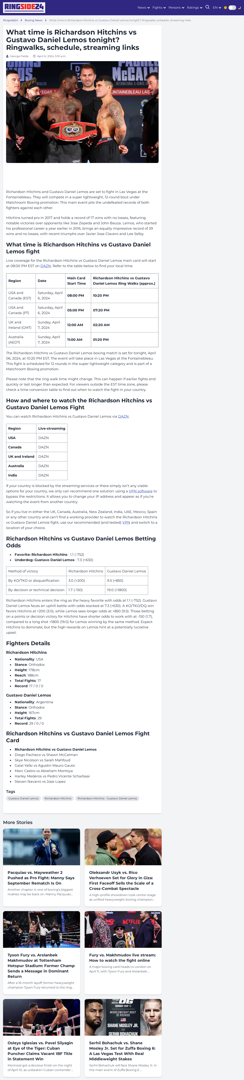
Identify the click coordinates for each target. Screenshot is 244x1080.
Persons (175, 7)
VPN (126, 522)
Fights (157, 7)
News (142, 7)
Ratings (193, 7)
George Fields (19, 56)
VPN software (140, 491)
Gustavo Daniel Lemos (23, 798)
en (215, 7)
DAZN (45, 266)
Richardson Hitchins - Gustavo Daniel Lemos (107, 798)
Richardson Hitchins (58, 798)
